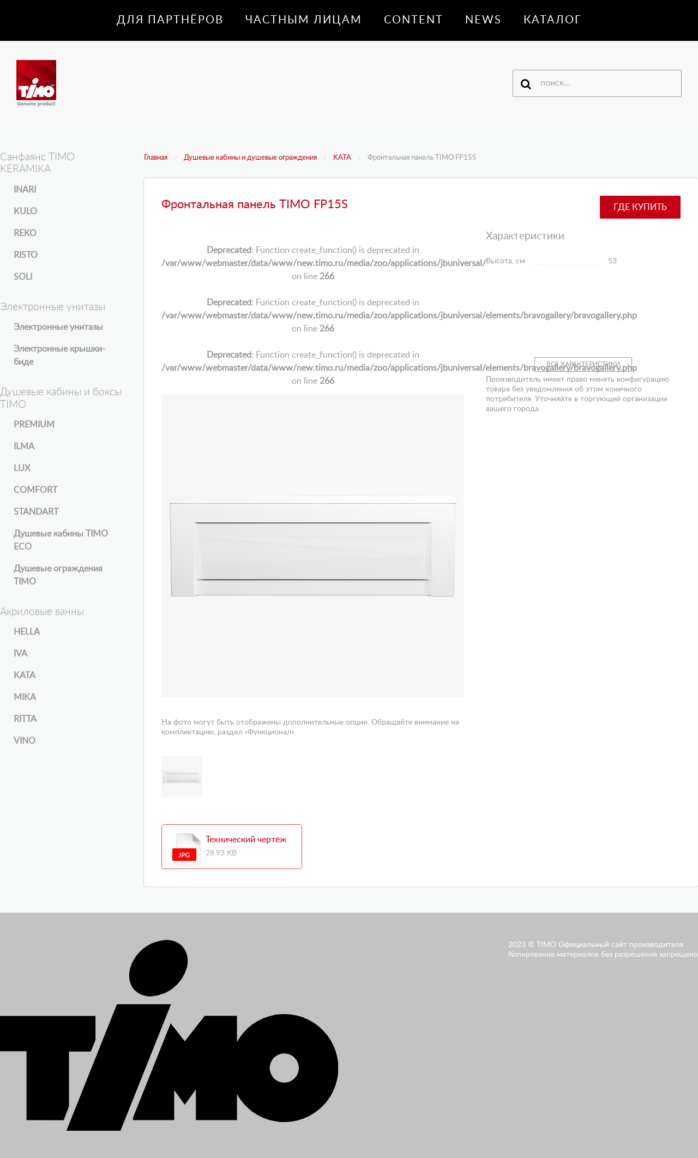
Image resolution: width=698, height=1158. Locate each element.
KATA (342, 157)
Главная (155, 157)
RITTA (25, 719)
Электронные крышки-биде (59, 355)
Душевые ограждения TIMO (58, 575)
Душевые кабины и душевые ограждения (250, 157)
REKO (25, 233)
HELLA (27, 632)
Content (413, 20)
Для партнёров (170, 20)
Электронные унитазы (58, 327)
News (483, 20)
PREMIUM (34, 424)
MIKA (25, 697)
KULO (25, 211)
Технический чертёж (246, 839)
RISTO (26, 255)
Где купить (640, 207)
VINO (24, 741)
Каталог (553, 20)
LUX (22, 468)
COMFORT (35, 490)
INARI (25, 189)
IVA (20, 653)
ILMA (24, 446)
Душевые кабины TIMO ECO (61, 540)
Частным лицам (303, 20)
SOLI (23, 277)
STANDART (36, 512)
